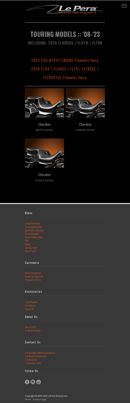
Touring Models (33, 227)
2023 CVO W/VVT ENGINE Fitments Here (65, 60)
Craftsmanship (33, 330)
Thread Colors (33, 280)
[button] (124, 5)
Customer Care (33, 363)
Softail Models (32, 223)
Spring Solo (31, 247)
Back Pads (30, 251)
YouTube (38, 382)
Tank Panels (31, 302)
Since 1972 (30, 327)
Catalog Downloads (35, 356)
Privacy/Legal (39, 399)
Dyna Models (32, 234)
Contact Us (31, 359)
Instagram (33, 382)
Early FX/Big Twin (34, 237)
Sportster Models (34, 230)
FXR (27, 240)
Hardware (30, 305)
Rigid (27, 244)
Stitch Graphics (33, 273)
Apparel (29, 309)
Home (28, 399)
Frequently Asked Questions (40, 352)
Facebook (27, 382)
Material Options (34, 276)
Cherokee (45, 126)
